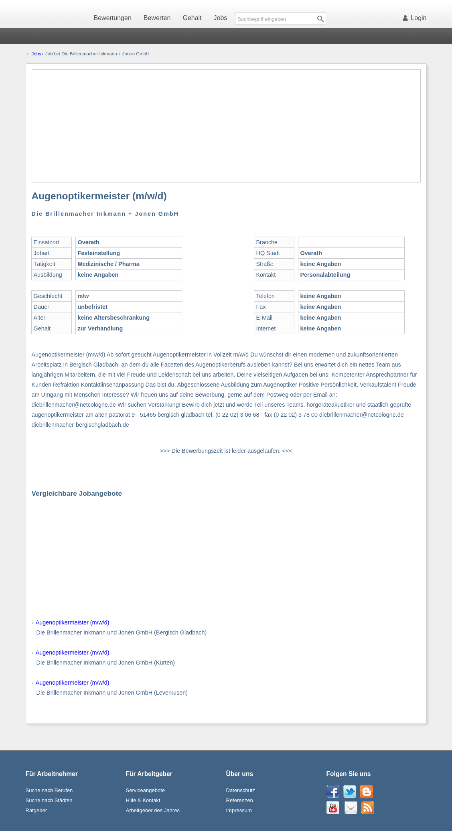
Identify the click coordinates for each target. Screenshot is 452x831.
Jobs (220, 17)
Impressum (239, 810)
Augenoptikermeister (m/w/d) (72, 622)
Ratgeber (36, 810)
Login (415, 17)
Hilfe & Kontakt (143, 800)
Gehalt (191, 17)
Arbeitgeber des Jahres (153, 810)
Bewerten (157, 17)
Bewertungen (113, 17)
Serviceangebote (145, 790)
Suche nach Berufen (49, 790)
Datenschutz (240, 790)
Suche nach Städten (49, 800)
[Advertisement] (226, 126)
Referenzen (239, 800)
